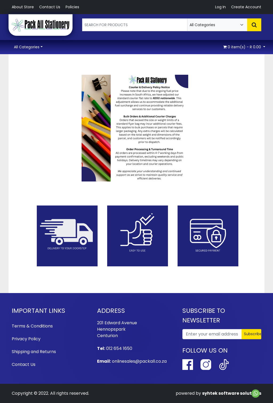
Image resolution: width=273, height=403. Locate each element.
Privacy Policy (26, 339)
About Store (23, 7)
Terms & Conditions (32, 326)
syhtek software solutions (231, 393)
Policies (72, 7)
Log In (220, 7)
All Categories (26, 47)
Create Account (246, 7)
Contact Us (49, 7)
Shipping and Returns (34, 352)
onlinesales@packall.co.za (139, 361)
